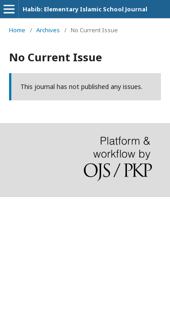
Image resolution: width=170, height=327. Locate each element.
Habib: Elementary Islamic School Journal (85, 9)
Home (17, 30)
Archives (48, 30)
